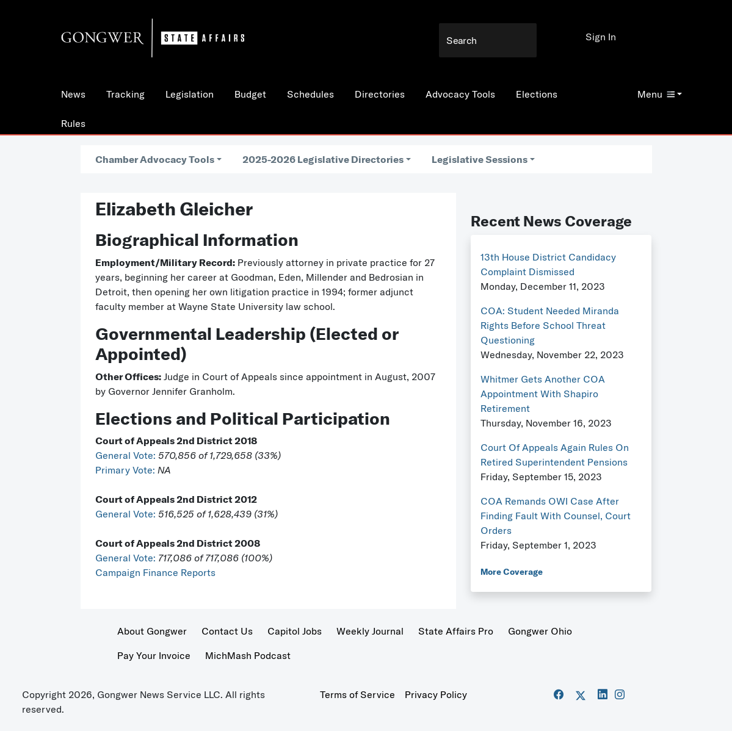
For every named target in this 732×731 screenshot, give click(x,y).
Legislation (189, 94)
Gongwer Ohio (540, 631)
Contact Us (227, 631)
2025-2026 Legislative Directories (323, 159)
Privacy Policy (436, 694)
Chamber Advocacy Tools (154, 159)
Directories (380, 94)
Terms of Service (357, 694)
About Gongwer (152, 631)
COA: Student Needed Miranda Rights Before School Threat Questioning (549, 325)
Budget (250, 94)
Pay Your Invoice (153, 655)
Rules (73, 123)
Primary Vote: (126, 470)
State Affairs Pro (455, 631)
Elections (536, 94)
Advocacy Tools (460, 94)
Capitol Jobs (294, 631)
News (73, 94)
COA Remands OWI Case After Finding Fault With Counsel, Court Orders (555, 515)
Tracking (125, 94)
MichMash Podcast (248, 655)
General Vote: (126, 455)
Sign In (600, 37)
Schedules (310, 94)
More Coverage (511, 571)
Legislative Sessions (479, 159)
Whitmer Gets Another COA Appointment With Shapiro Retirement (542, 393)
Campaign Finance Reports (155, 572)
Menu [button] (656, 94)
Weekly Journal (370, 631)
